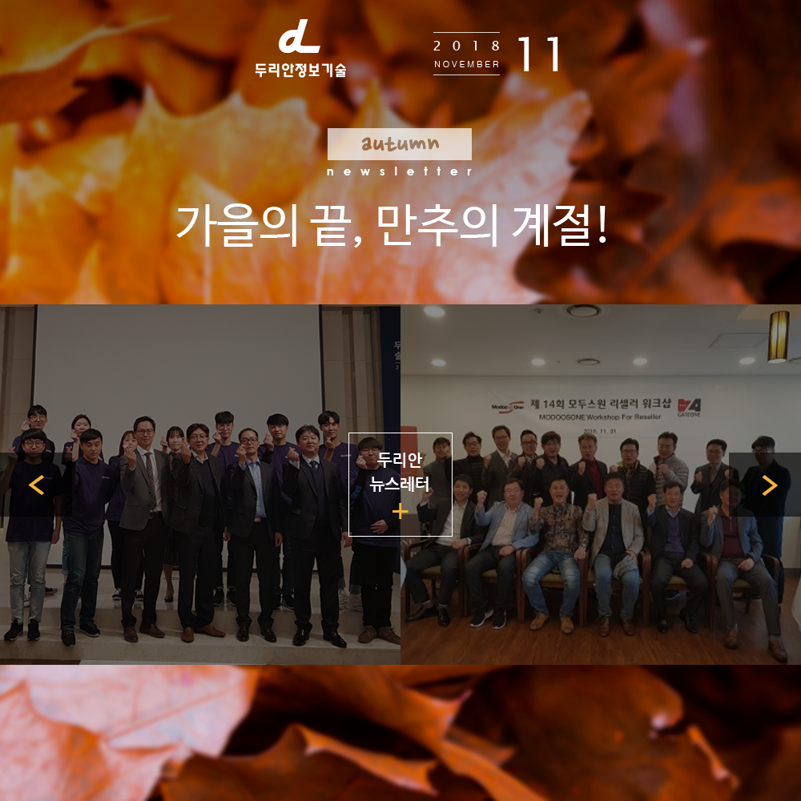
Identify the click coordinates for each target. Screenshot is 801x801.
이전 (36, 485)
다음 (765, 485)
